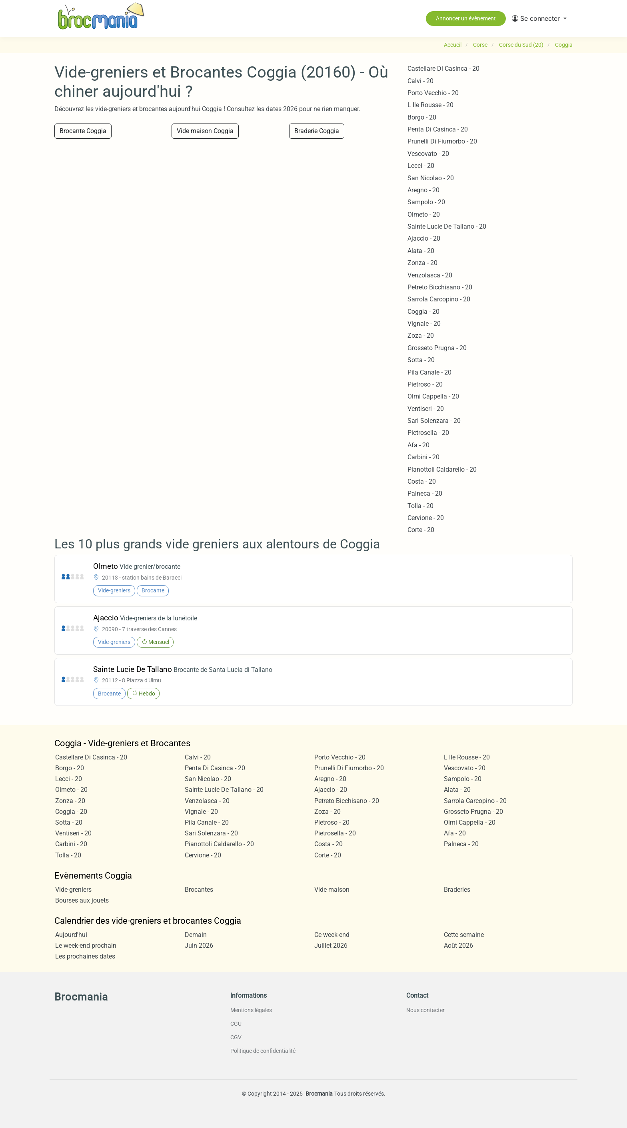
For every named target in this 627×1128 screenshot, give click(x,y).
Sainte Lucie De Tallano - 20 (446, 226)
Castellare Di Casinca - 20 (443, 68)
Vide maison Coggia (205, 131)
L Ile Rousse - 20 (430, 105)
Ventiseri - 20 (425, 409)
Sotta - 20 (421, 360)
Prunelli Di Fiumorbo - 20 (442, 141)
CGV (236, 1037)
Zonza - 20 (422, 263)
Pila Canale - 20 (429, 372)
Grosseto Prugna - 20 (437, 348)
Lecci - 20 (420, 165)
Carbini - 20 (423, 457)
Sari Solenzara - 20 (434, 420)
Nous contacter (425, 1010)
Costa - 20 (421, 481)
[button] (539, 18)
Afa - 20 (418, 445)
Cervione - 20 (425, 518)
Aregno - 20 (423, 190)
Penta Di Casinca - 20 (437, 129)
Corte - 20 (420, 530)
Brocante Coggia (83, 131)
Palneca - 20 (424, 493)
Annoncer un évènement (466, 18)
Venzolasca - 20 (429, 275)
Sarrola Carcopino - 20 (438, 299)
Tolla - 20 (420, 506)
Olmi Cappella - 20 (433, 396)
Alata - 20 (420, 251)
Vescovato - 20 (428, 153)
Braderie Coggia (316, 131)
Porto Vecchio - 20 (433, 93)
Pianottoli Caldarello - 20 (442, 469)
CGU (236, 1023)
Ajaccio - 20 (423, 238)
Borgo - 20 (421, 117)
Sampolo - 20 (426, 202)
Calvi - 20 (420, 81)
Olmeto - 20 (423, 214)
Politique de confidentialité (263, 1051)
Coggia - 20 (423, 311)
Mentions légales (251, 1010)
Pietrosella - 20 (428, 432)
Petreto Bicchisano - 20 (439, 287)
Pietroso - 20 (425, 384)
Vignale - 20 (424, 323)
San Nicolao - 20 (430, 178)
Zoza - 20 (420, 335)
